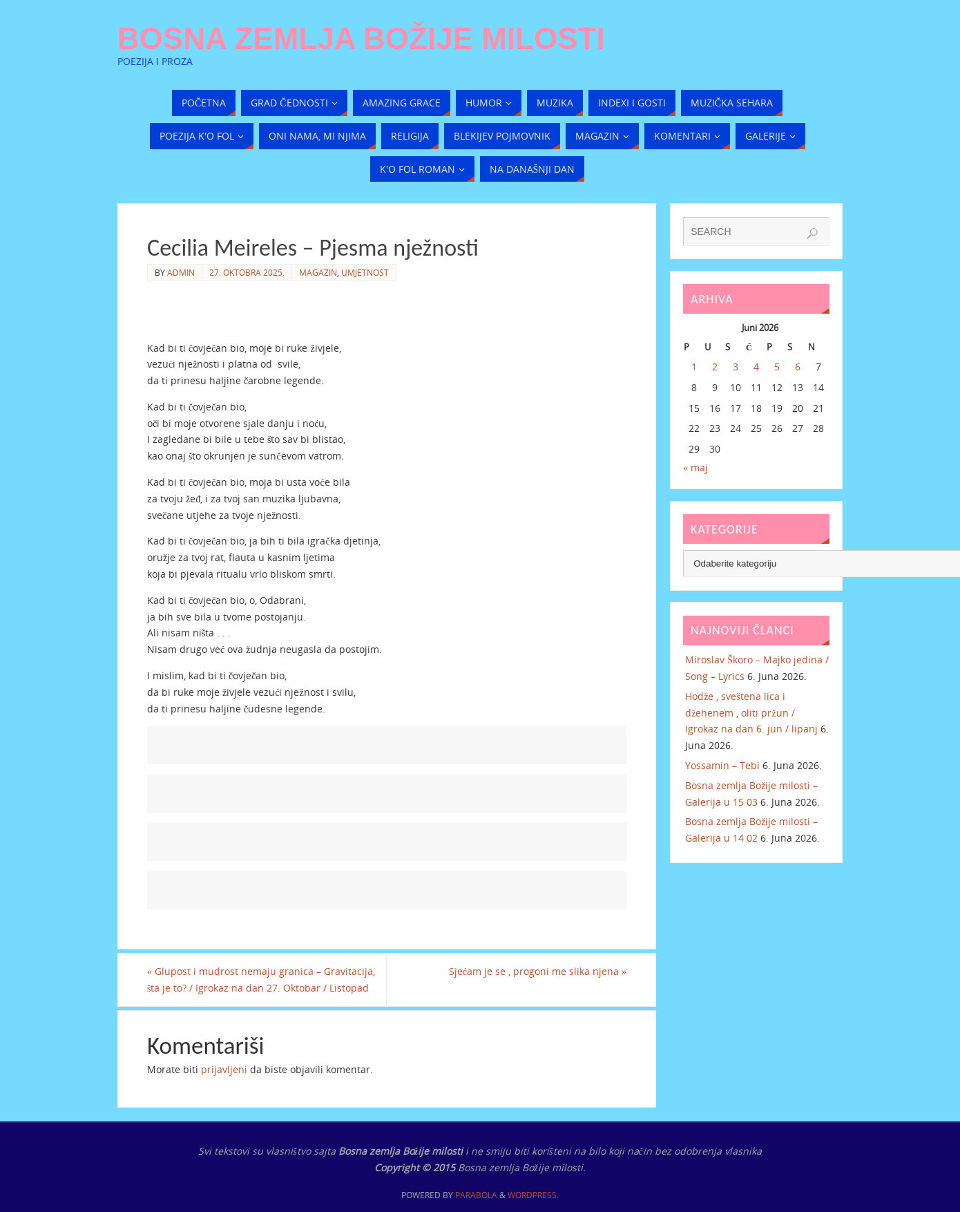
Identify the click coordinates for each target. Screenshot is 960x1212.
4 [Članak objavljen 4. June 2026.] (756, 366)
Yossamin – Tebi (722, 765)
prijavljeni (224, 1069)
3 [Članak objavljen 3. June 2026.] (735, 366)
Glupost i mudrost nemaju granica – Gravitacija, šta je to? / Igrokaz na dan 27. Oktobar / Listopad (261, 979)
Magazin (318, 272)
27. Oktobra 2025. (247, 272)
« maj (695, 467)
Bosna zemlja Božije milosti (361, 39)
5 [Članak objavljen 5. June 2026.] (777, 366)
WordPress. (533, 1195)
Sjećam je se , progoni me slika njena (537, 971)
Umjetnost (365, 272)
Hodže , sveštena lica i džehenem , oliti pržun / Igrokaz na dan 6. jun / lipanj (751, 713)
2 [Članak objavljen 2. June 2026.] (715, 366)
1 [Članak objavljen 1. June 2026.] (694, 366)
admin (181, 272)
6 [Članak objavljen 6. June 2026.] (797, 366)
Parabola (476, 1195)
